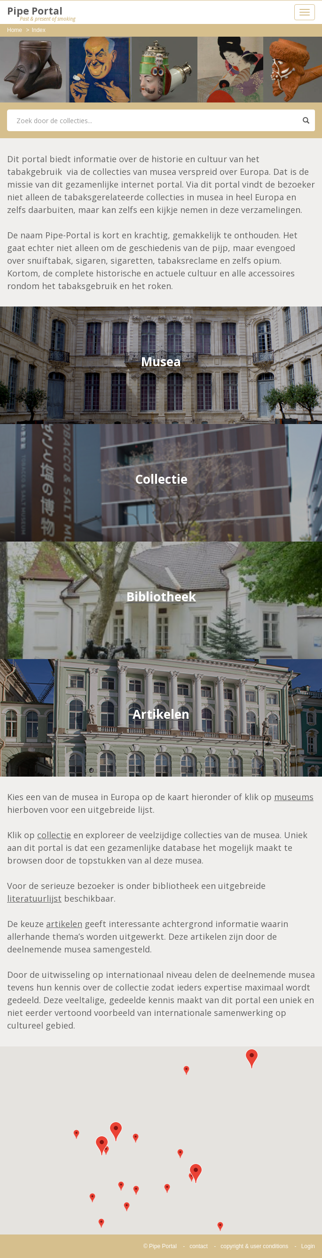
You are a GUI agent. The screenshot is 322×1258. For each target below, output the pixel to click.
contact (198, 1246)
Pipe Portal (41, 14)
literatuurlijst (34, 898)
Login (308, 1246)
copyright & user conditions (254, 1246)
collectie (54, 835)
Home (14, 30)
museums (294, 796)
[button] (116, 1132)
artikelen (64, 923)
